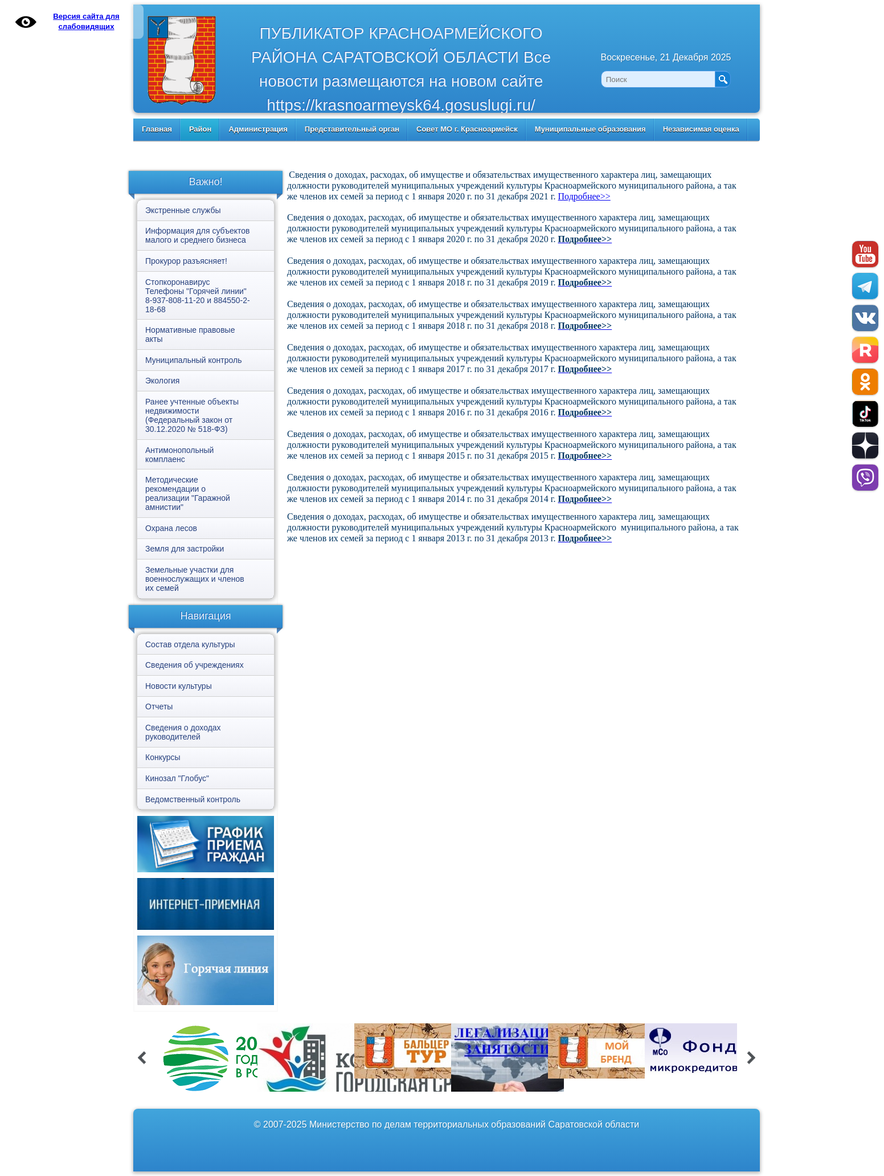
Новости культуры (178, 686)
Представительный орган (352, 129)
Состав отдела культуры (190, 644)
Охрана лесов (171, 528)
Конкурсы (163, 757)
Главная (157, 129)
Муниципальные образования (590, 129)
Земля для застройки (184, 548)
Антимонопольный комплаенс (179, 455)
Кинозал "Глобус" (177, 778)
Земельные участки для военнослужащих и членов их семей (194, 579)
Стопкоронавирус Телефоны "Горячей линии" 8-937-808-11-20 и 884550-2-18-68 (197, 295)
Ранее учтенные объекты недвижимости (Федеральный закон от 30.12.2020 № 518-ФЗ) (192, 415)
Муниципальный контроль (193, 360)
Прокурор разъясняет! (186, 261)
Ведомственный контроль (192, 799)
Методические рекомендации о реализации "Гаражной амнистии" (187, 493)
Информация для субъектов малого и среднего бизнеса (197, 235)
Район (200, 129)
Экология (162, 380)
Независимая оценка (701, 129)
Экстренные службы (182, 210)
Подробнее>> (584, 196)
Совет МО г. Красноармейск (467, 129)
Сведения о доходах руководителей (183, 732)
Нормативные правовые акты (190, 334)
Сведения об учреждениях (194, 664)
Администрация (257, 129)
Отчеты (159, 706)
